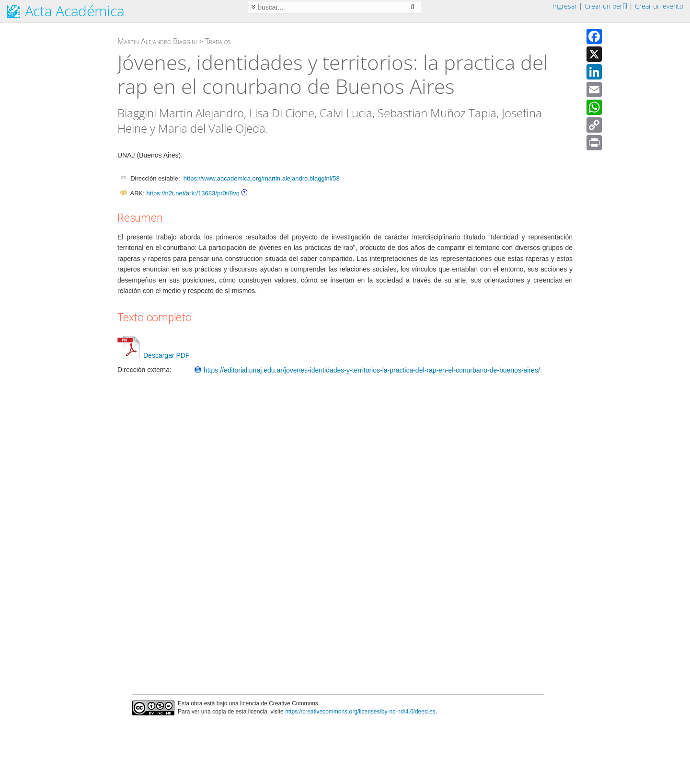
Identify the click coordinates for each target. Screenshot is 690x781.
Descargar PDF (153, 355)
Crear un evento (659, 6)
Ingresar (564, 6)
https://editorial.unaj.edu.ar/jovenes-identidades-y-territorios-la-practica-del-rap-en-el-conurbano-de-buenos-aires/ (367, 370)
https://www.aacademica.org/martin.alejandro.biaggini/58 (262, 178)
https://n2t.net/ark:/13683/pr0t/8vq (192, 193)
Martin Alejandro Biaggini (157, 41)
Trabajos (217, 41)
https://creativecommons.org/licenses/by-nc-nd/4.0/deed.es (360, 711)
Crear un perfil (606, 6)
